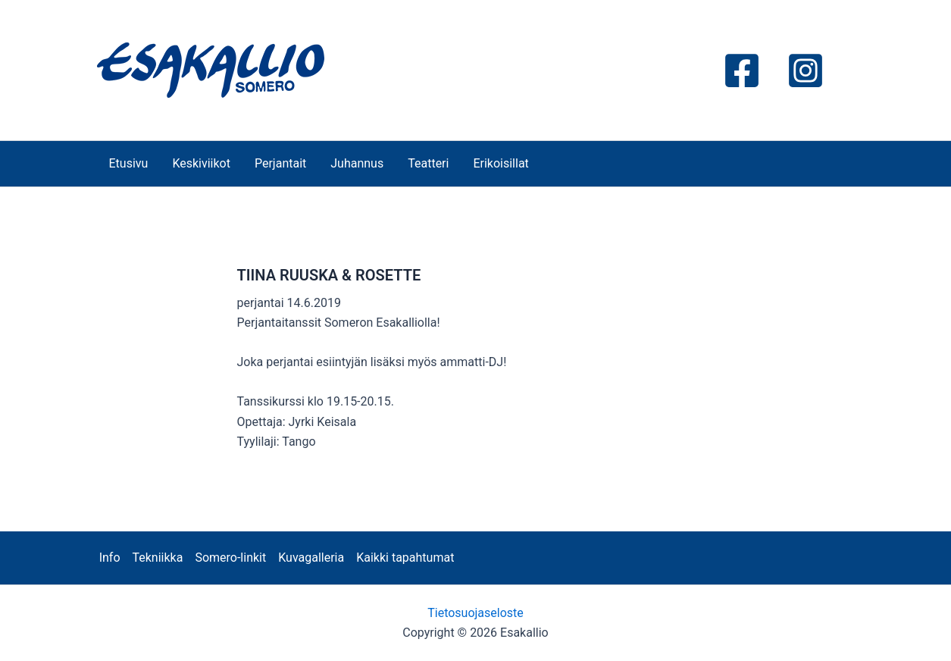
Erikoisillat (500, 163)
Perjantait (280, 163)
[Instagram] (805, 70)
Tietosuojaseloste (475, 613)
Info (109, 557)
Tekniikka (158, 557)
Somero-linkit (230, 557)
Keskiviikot (201, 163)
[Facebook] (742, 70)
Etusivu (129, 163)
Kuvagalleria (311, 557)
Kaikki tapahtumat (405, 557)
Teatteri (428, 163)
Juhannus (356, 163)
